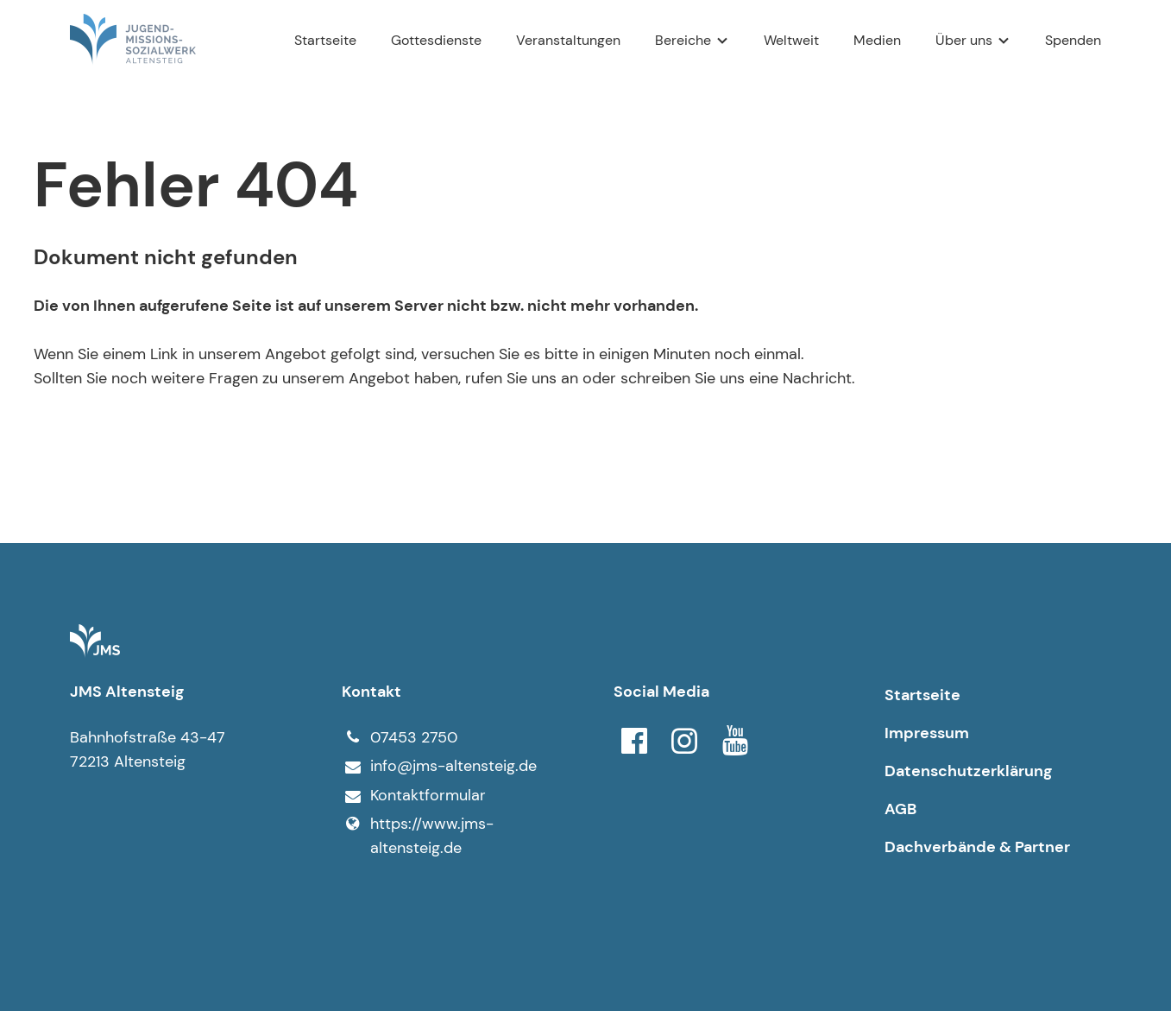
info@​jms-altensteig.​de (439, 766)
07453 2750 (399, 737)
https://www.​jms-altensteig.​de (418, 836)
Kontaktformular (414, 796)
